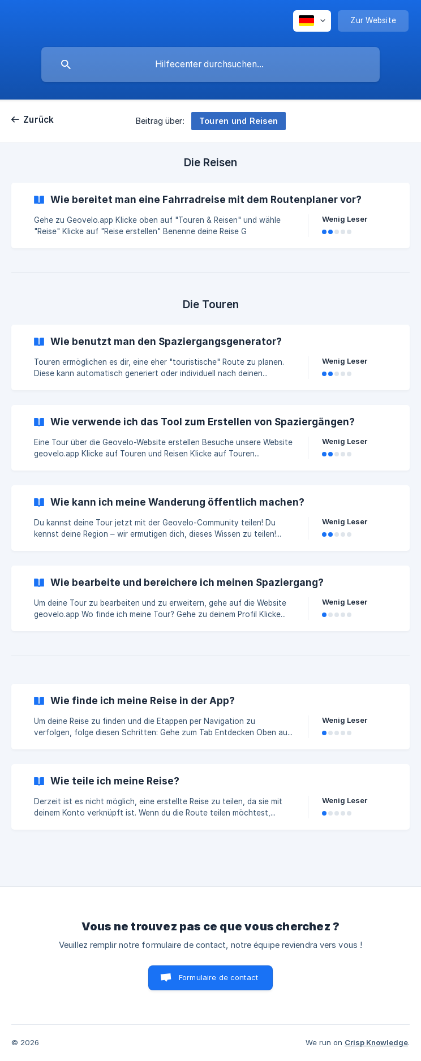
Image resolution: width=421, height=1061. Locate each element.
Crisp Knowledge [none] (376, 1042)
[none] (312, 21)
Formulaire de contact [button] (218, 977)
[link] (210, 215)
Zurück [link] (38, 119)
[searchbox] (210, 64)
